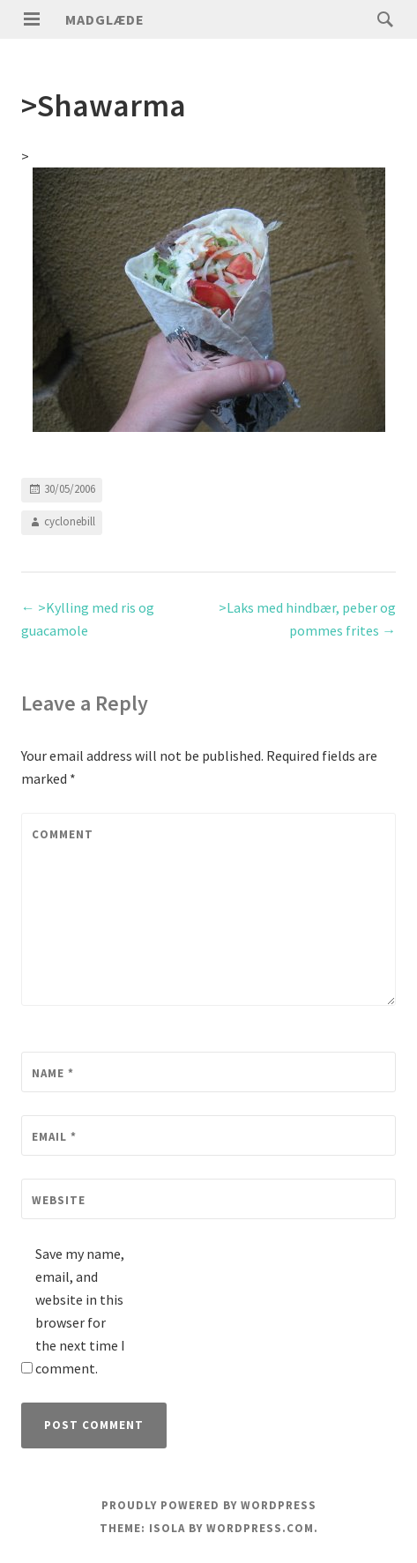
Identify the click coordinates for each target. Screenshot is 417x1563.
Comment (62, 834)
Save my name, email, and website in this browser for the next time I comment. (80, 1311)
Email (54, 1136)
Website (59, 1200)
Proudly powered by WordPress (208, 1505)
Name (53, 1073)
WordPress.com (260, 1528)
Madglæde (105, 19)
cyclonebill (69, 521)
